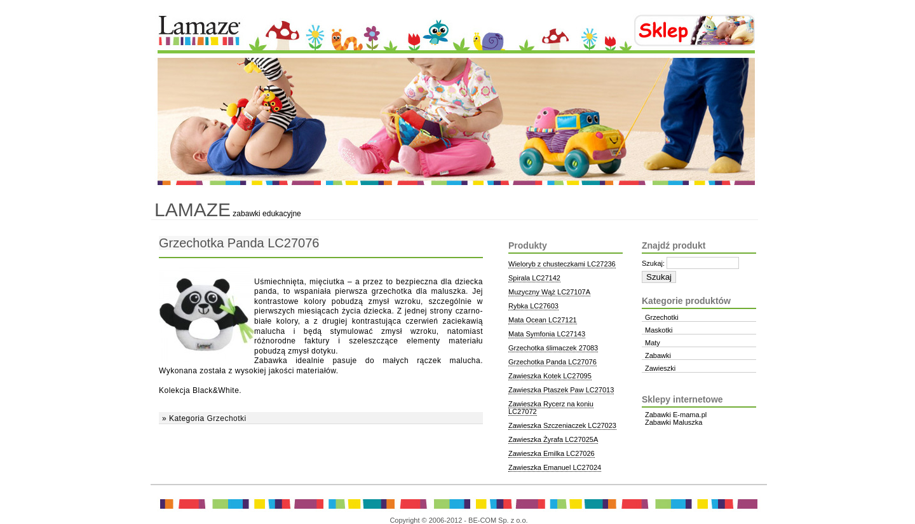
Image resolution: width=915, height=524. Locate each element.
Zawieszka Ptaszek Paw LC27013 (561, 390)
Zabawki (658, 355)
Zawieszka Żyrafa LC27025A (553, 439)
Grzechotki (226, 418)
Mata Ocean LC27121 (542, 320)
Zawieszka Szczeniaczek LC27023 (562, 425)
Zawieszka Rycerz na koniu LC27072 (550, 407)
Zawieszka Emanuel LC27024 (554, 467)
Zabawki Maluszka (673, 422)
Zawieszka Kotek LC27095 (550, 376)
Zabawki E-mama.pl (676, 414)
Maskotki (658, 330)
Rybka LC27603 (533, 306)
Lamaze (192, 209)
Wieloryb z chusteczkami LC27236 (562, 264)
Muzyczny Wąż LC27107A (549, 292)
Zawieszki (660, 368)
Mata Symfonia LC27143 (546, 334)
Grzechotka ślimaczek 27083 (553, 348)
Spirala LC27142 (534, 278)
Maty (652, 343)
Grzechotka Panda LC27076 (239, 243)
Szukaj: (653, 263)
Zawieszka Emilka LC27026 (551, 453)
